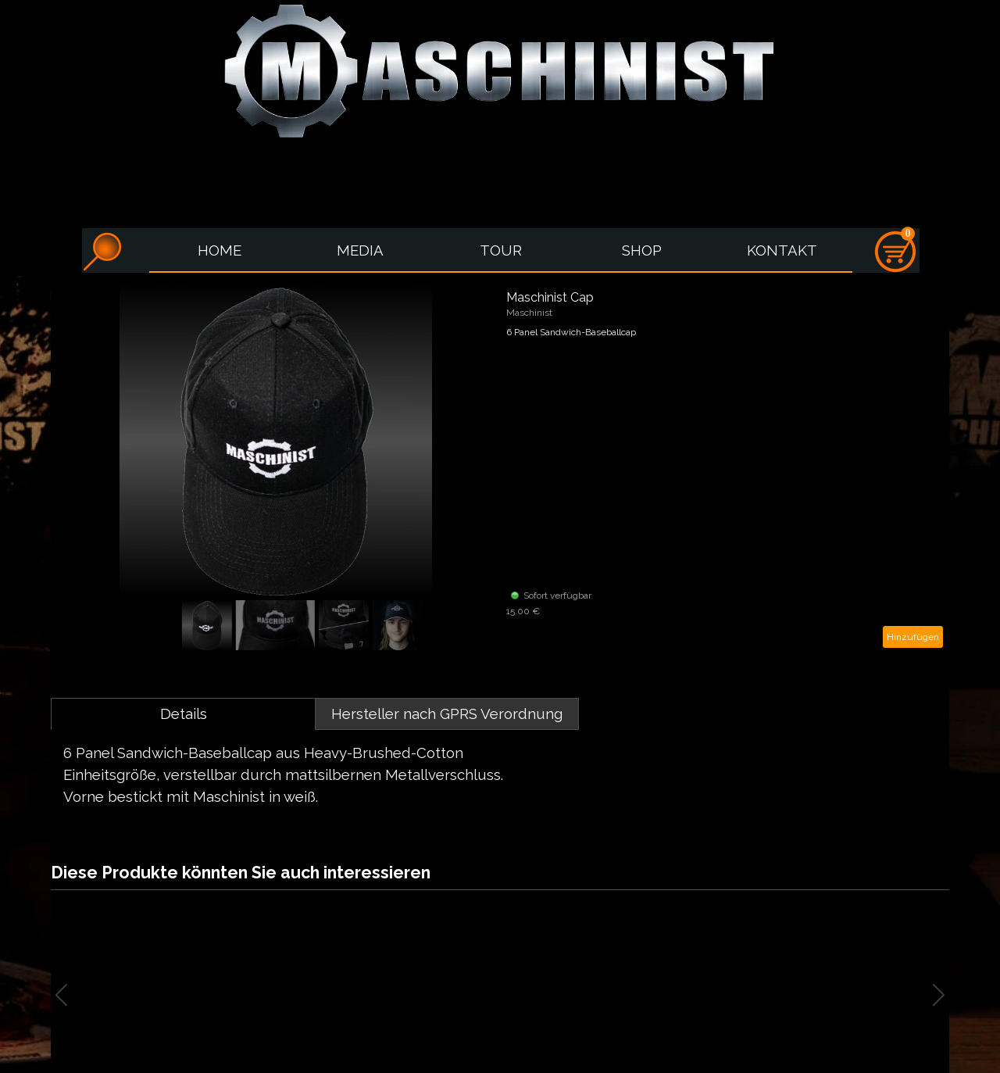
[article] (500, 469)
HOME (219, 250)
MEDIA (360, 250)
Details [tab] (183, 713)
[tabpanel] (500, 774)
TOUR (501, 250)
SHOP (642, 250)
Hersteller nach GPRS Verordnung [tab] (446, 713)
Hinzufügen (913, 636)
